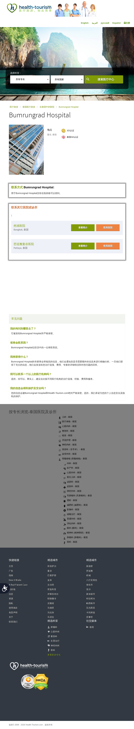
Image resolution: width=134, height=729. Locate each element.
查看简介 (82, 227)
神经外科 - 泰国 (72, 491)
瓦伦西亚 (90, 608)
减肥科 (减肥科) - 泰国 (75, 505)
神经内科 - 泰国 (68, 444)
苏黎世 (89, 617)
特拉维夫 (90, 599)
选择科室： (15, 73)
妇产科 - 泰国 (71, 468)
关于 (11, 617)
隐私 (11, 603)
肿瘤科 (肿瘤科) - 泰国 (75, 537)
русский (105, 23)
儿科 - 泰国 (65, 417)
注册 (127, 23)
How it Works (15, 580)
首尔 (88, 589)
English (85, 23)
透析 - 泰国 (70, 500)
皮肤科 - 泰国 (71, 486)
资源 (11, 599)
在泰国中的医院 (47, 107)
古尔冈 (51, 585)
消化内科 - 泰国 (72, 523)
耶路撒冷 (52, 599)
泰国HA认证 (72, 137)
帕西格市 (90, 603)
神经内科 (55, 646)
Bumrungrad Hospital (68, 107)
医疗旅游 (14, 107)
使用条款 (13, 608)
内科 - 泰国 (70, 463)
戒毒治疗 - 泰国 (72, 514)
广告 (11, 571)
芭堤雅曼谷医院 (24, 244)
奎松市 (89, 585)
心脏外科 (55, 632)
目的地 (12, 589)
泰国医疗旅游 (28, 107)
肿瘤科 (54, 627)
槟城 (88, 576)
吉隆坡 (51, 603)
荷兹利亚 (52, 589)
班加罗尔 (52, 566)
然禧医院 (19, 226)
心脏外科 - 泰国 (72, 472)
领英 (90, 627)
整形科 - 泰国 (67, 431)
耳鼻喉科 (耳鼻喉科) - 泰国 (77, 495)
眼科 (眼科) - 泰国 (73, 528)
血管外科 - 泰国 (68, 454)
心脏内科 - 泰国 (68, 426)
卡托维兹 (90, 613)
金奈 (50, 580)
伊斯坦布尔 (53, 594)
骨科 (53, 650)
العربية (95, 23)
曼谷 (50, 571)
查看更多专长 (54, 655)
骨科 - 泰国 (70, 542)
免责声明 (13, 613)
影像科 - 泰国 (71, 509)
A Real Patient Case (18, 585)
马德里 (51, 608)
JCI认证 (70, 130)
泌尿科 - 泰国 (71, 482)
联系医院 (108, 227)
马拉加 (51, 613)
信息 (11, 594)
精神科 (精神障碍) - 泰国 (76, 532)
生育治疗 (55, 641)
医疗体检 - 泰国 (68, 421)
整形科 (54, 636)
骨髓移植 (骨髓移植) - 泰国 (73, 458)
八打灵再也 (91, 580)
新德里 (89, 566)
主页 (11, 566)
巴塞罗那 (52, 576)
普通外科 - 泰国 (72, 518)
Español (116, 23)
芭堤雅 (89, 571)
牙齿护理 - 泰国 (68, 440)
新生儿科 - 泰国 (72, 477)
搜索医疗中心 (106, 79)
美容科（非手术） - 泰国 (72, 449)
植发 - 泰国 (65, 435)
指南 (11, 576)
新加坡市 (90, 594)
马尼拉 (51, 617)
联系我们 (13, 622)
